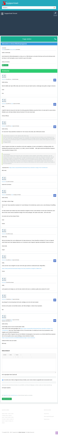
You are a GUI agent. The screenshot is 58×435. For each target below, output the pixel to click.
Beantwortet (4, 79)
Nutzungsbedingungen (49, 416)
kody (11, 319)
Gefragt (3, 49)
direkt (3, 422)
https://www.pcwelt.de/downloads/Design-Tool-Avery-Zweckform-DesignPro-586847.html (22, 268)
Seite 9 (9, 417)
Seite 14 (3, 421)
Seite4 (4, 415)
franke (12, 194)
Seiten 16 (11, 421)
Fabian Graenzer (22, 432)
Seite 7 (3, 417)
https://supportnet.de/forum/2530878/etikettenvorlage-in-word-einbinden (18, 337)
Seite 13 (12, 419)
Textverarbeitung (13, 49)
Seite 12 (8, 419)
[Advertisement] (29, 25)
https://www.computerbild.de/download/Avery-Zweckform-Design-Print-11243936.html (28, 167)
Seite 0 (3, 413)
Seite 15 (7, 421)
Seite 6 (10, 415)
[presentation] (12, 391)
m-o (11, 79)
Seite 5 (7, 415)
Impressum (46, 413)
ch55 (11, 299)
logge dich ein (6, 395)
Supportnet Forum (10, 13)
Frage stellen (27, 39)
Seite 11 (4, 419)
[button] (6, 355)
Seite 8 (6, 417)
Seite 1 (6, 413)
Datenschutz (46, 419)
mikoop (12, 103)
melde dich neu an (14, 395)
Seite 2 (9, 413)
